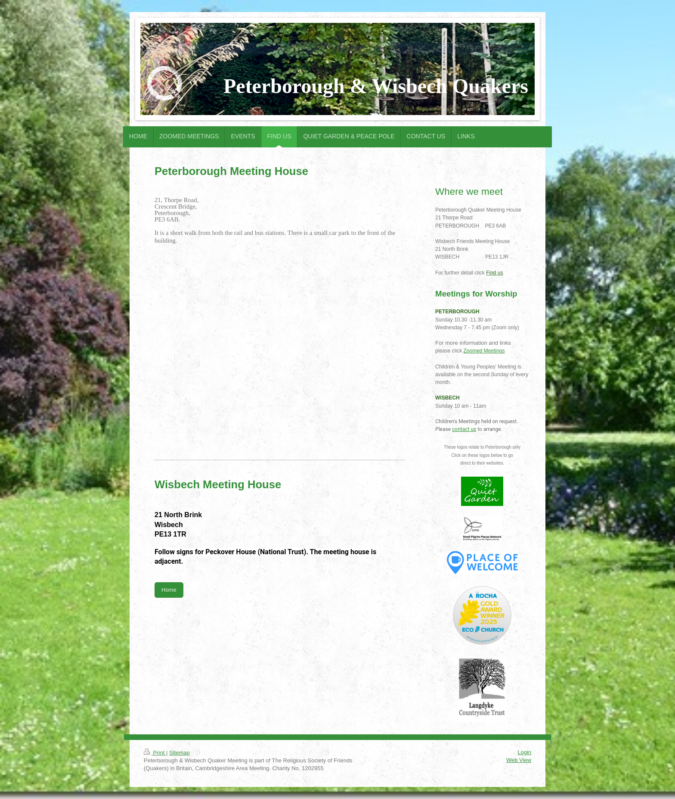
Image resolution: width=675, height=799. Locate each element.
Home (168, 590)
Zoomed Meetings (484, 351)
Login (524, 752)
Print (155, 752)
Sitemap (179, 752)
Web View (518, 760)
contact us (464, 429)
